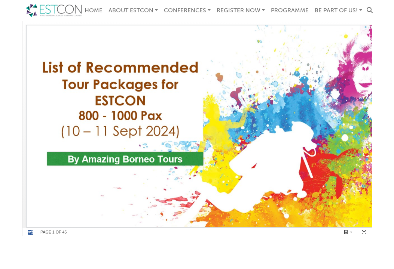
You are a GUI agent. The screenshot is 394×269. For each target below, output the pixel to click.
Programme (290, 10)
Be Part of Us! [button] (336, 10)
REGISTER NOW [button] (238, 10)
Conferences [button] (185, 10)
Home (94, 10)
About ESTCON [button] (131, 10)
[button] (369, 10)
